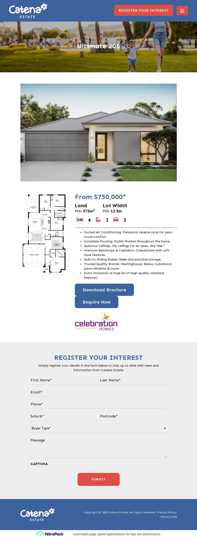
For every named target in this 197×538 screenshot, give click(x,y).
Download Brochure (104, 289)
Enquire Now (96, 302)
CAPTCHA (39, 464)
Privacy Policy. (166, 512)
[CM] (174, 517)
